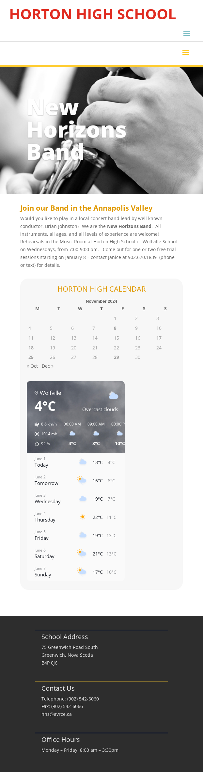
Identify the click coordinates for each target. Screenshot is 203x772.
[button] (43, 434)
